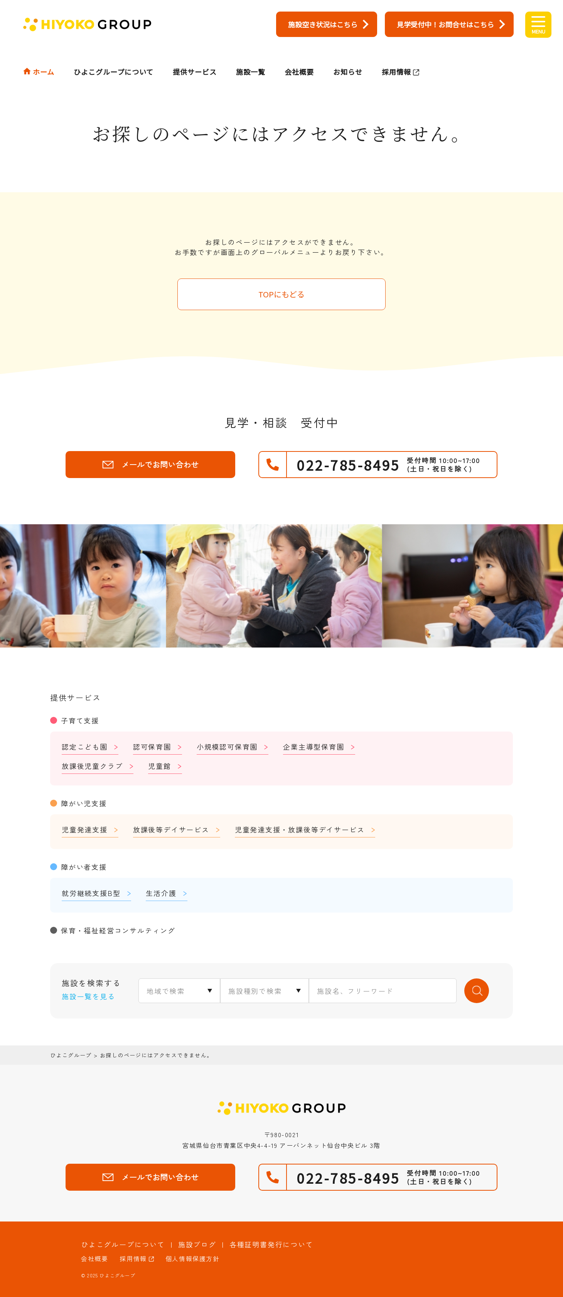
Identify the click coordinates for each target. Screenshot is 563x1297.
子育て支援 (80, 720)
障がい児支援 (84, 803)
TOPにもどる (281, 294)
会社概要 (299, 57)
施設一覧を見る (88, 996)
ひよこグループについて (113, 57)
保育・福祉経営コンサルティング (118, 930)
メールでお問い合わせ (150, 464)
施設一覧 (250, 57)
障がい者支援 (84, 867)
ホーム (43, 57)
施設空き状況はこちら (322, 24)
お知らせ (347, 57)
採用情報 (396, 57)
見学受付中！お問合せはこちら (445, 24)
